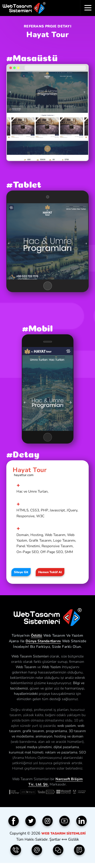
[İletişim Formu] (58, 850)
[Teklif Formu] (79, 850)
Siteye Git (21, 572)
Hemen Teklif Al (50, 572)
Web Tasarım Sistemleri (63, 833)
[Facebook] (13, 821)
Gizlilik (73, 839)
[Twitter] (30, 821)
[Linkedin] (81, 821)
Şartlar (55, 839)
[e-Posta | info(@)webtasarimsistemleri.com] (37, 850)
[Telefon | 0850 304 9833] (15, 850)
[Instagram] (47, 821)
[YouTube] (64, 821)
